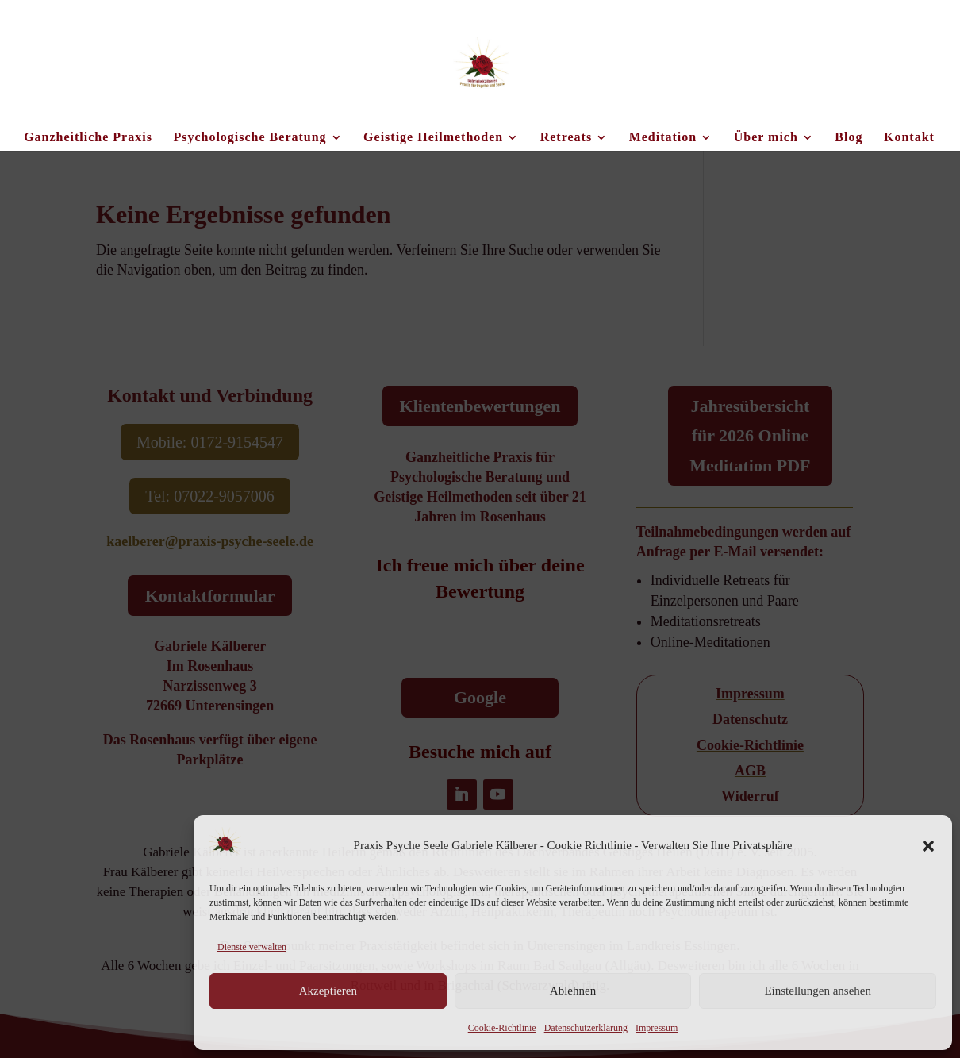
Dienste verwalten (251, 946)
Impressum (657, 1027)
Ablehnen (573, 990)
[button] (928, 846)
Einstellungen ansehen (817, 990)
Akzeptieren (328, 990)
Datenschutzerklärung (586, 1027)
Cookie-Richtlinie (502, 1027)
